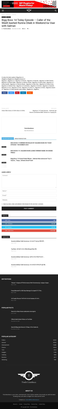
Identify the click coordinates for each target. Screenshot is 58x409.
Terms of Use (34, 404)
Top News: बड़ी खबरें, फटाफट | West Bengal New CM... (24, 249)
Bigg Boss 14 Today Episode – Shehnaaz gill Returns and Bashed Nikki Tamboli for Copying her (43, 111)
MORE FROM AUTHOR (20, 138)
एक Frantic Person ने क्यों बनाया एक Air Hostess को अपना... (25, 298)
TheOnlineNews (7, 28)
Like (54, 220)
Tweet (11, 92)
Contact (20, 404)
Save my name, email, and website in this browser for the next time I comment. (23, 204)
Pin (17, 92)
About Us (15, 404)
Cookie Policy (42, 404)
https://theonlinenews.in (29, 130)
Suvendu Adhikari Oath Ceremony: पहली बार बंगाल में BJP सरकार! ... (27, 257)
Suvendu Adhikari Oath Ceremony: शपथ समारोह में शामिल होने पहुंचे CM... (28, 264)
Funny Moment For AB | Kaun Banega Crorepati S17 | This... (26, 290)
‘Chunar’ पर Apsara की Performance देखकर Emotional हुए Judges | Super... (30, 282)
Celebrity (14, 14)
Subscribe (52, 230)
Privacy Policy (27, 404)
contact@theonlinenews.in (32, 399)
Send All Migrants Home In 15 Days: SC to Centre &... (25, 327)
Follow (53, 223)
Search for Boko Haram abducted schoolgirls (23, 311)
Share (4, 92)
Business (8, 14)
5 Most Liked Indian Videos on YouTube (21, 319)
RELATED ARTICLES (8, 138)
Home (3, 14)
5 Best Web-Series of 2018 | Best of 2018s (13, 110)
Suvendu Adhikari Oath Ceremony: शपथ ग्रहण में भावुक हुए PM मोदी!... (28, 241)
